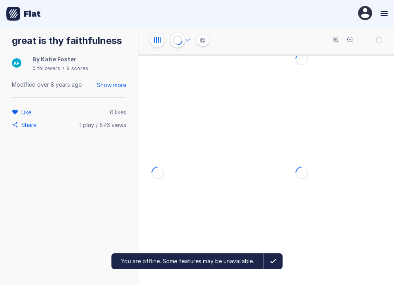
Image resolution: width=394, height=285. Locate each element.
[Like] (27, 112)
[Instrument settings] (157, 40)
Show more (111, 85)
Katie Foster (58, 59)
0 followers (46, 68)
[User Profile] (365, 13)
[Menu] (383, 13)
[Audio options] (188, 40)
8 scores (77, 68)
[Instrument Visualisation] (203, 40)
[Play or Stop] (177, 40)
